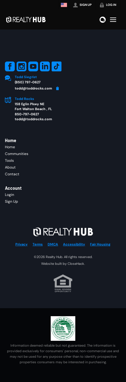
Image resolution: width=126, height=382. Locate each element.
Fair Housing (100, 244)
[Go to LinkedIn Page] (45, 66)
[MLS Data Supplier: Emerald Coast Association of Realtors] (63, 328)
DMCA (53, 244)
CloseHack (76, 263)
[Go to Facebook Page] (10, 66)
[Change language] (64, 5)
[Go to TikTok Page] (56, 66)
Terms (38, 244)
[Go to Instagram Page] (21, 66)
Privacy (21, 244)
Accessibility (74, 244)
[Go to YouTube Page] (33, 66)
